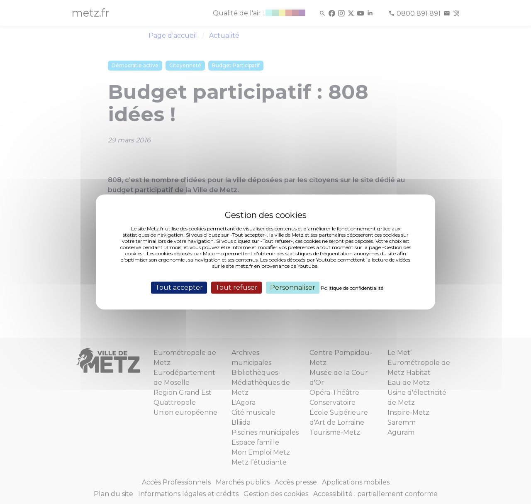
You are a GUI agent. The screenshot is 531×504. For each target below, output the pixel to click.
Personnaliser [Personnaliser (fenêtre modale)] (292, 287)
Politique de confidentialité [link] (352, 288)
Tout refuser (236, 287)
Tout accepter (179, 287)
